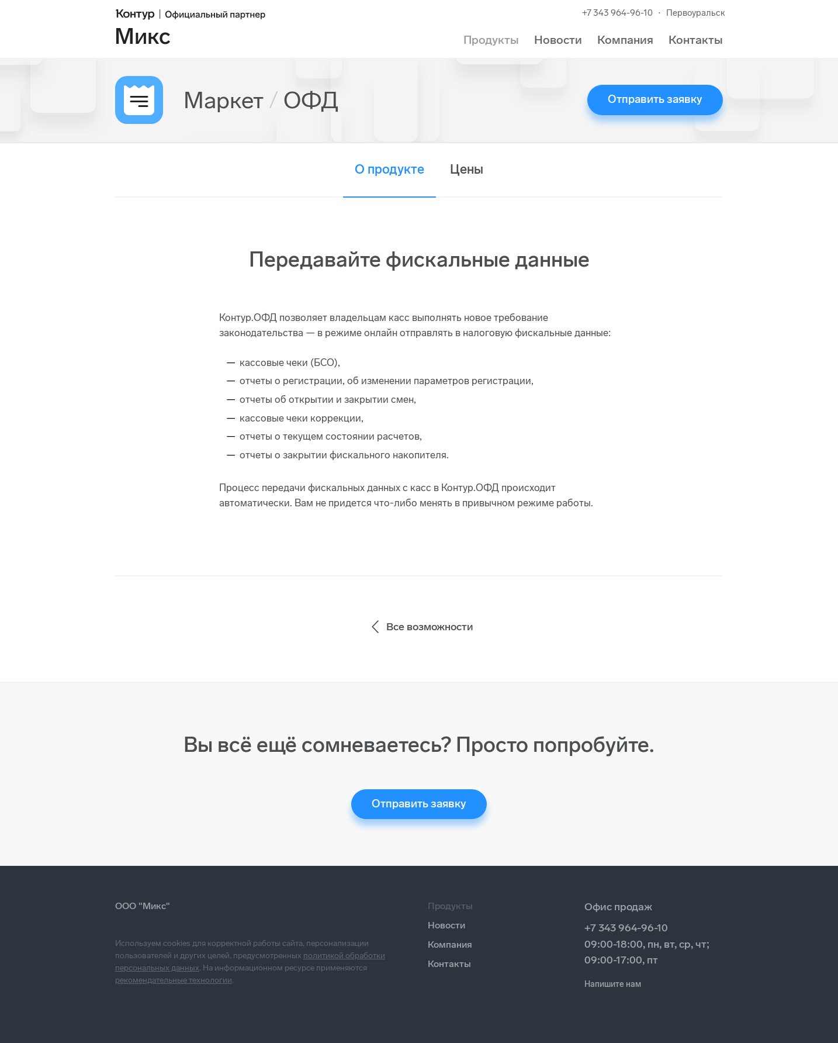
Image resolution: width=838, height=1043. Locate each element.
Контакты (696, 40)
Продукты (491, 40)
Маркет (223, 100)
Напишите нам (612, 984)
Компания (625, 40)
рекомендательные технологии (173, 980)
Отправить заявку (655, 99)
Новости (558, 40)
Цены (466, 169)
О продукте (389, 169)
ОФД (310, 100)
